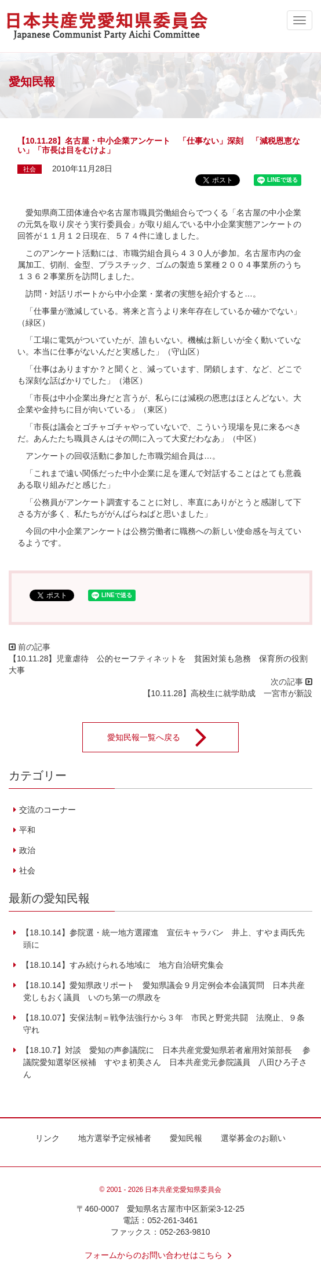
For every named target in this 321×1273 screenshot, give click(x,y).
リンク (47, 1138)
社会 (29, 169)
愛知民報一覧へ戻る (164, 737)
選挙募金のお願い (253, 1138)
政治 (27, 850)
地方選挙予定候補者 (114, 1138)
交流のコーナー (47, 809)
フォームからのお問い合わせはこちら (160, 1255)
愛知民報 (186, 1138)
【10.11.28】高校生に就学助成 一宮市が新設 (228, 693)
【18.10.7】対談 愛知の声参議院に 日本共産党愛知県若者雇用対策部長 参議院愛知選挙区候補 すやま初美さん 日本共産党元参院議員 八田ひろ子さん (165, 1062)
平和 (27, 830)
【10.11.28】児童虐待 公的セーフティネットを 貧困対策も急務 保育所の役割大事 (158, 664)
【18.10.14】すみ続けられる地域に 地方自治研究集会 (121, 965)
